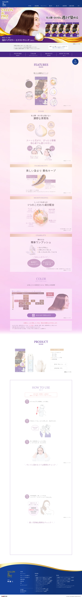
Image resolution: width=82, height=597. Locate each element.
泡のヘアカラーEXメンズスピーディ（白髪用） (65, 579)
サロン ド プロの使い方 (24, 576)
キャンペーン (44, 5)
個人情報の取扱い (23, 589)
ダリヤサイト (22, 591)
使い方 (57, 5)
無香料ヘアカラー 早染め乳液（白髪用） (43, 577)
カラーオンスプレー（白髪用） (41, 590)
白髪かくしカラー (60, 581)
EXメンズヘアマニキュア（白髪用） (63, 580)
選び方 (50, 5)
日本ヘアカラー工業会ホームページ (58, 47)
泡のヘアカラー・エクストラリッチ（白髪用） (44, 579)
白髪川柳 (65, 5)
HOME (29, 5)
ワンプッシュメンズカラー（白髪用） (64, 577)
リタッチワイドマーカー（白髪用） (42, 588)
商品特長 (18, 54)
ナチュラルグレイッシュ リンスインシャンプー (65, 584)
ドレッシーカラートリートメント (42, 583)
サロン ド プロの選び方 (24, 574)
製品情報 (48, 54)
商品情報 (37, 5)
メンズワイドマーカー (61, 583)
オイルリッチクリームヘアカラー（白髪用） (44, 580)
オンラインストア (23, 583)
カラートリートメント (40, 584)
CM (78, 5)
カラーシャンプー (39, 586)
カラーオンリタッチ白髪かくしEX (42, 587)
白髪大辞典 (71, 5)
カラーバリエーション (33, 54)
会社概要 (21, 588)
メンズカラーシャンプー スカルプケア (64, 586)
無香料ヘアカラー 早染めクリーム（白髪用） (44, 576)
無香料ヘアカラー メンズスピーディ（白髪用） (65, 576)
